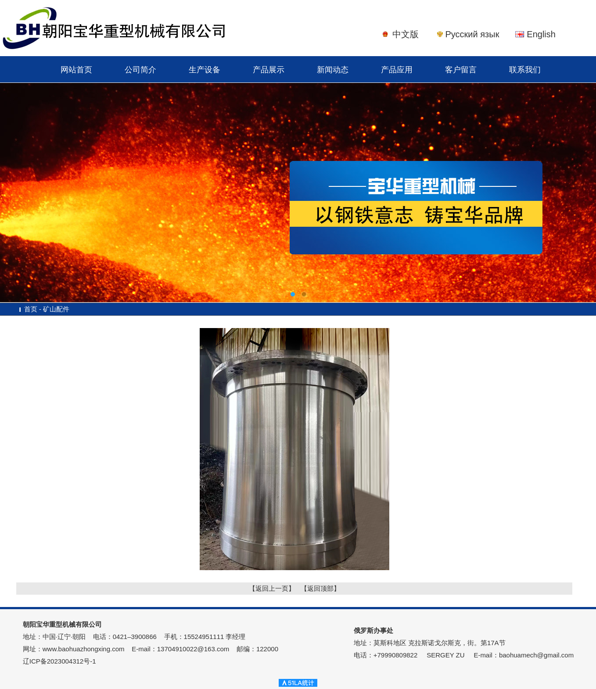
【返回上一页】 (272, 588)
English (541, 34)
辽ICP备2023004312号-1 (59, 661)
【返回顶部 (317, 588)
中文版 (405, 34)
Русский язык (472, 34)
